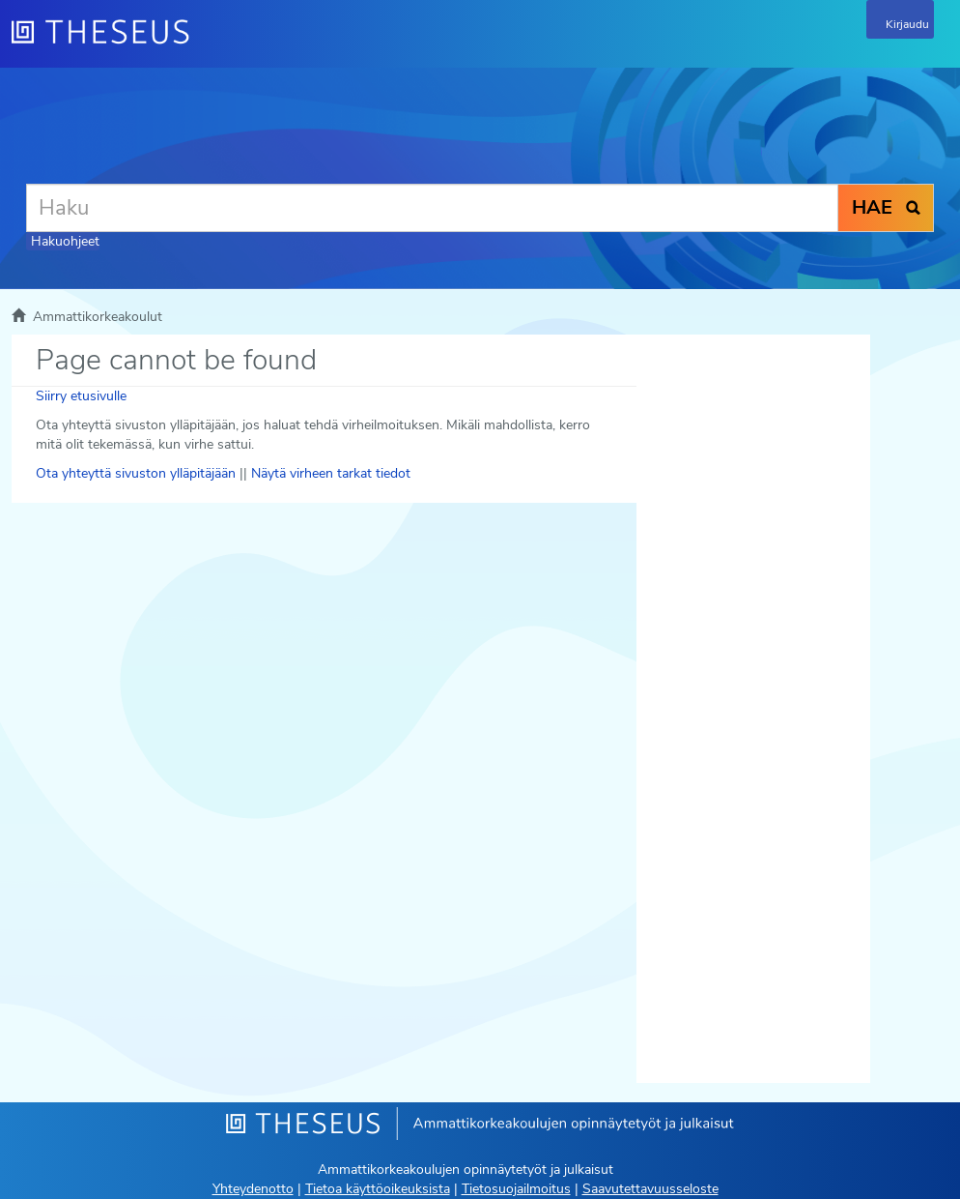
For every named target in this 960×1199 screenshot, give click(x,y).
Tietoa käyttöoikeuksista (377, 1189)
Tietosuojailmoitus (516, 1189)
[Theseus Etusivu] (205, 43)
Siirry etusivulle (81, 396)
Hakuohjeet (65, 241)
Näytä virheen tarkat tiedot (330, 473)
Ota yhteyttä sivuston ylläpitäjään (136, 473)
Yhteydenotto (253, 1189)
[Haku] (432, 208)
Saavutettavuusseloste (650, 1189)
